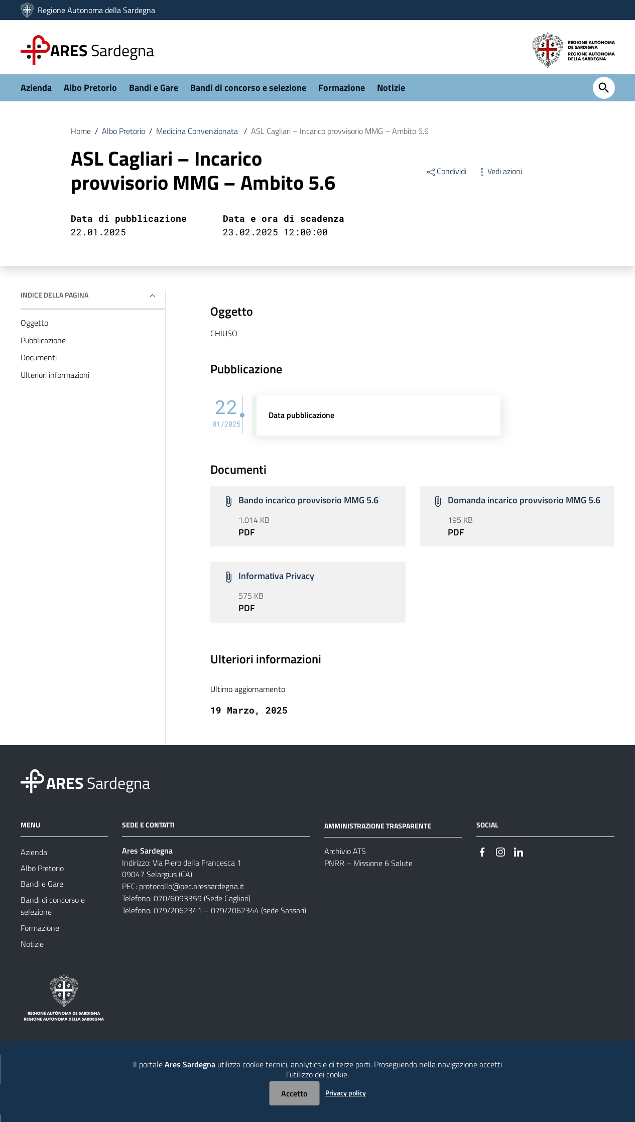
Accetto (294, 1093)
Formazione (341, 93)
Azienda (36, 93)
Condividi (446, 178)
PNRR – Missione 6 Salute (368, 871)
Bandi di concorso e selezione (248, 93)
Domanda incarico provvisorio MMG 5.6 (524, 507)
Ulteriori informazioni (55, 382)
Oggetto (34, 329)
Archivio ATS (345, 859)
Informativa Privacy (276, 583)
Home (81, 137)
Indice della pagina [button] (54, 301)
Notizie (391, 93)
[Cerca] (604, 94)
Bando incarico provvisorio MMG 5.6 (308, 507)
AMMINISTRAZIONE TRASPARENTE (377, 832)
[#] (482, 859)
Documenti (39, 364)
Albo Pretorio (90, 93)
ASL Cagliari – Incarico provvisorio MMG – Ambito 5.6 (340, 137)
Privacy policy (345, 1092)
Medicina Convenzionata (198, 137)
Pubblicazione (43, 347)
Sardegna (102, 50)
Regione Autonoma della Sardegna (96, 10)
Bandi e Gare (153, 93)
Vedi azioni (499, 178)
